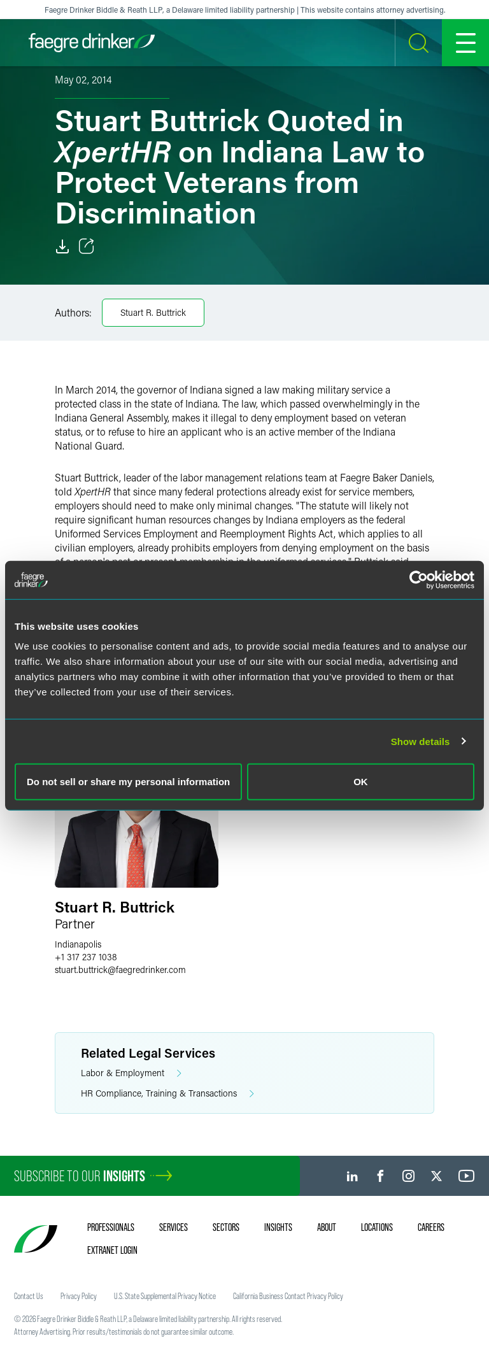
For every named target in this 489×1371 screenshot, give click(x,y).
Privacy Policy (78, 1296)
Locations (377, 1227)
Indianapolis (78, 944)
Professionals (110, 1227)
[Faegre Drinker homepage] (92, 42)
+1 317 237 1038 (86, 957)
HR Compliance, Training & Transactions (167, 1093)
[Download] (62, 246)
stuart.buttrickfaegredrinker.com (120, 969)
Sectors (226, 1227)
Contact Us (28, 1296)
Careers (431, 1227)
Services (173, 1227)
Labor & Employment (131, 1073)
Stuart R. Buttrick (153, 312)
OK (360, 781)
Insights (278, 1227)
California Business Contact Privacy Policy (288, 1296)
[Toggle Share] (86, 246)
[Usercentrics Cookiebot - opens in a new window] (418, 579)
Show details (420, 740)
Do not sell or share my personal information (128, 781)
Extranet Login (112, 1250)
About (326, 1227)
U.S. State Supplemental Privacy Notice (165, 1296)
